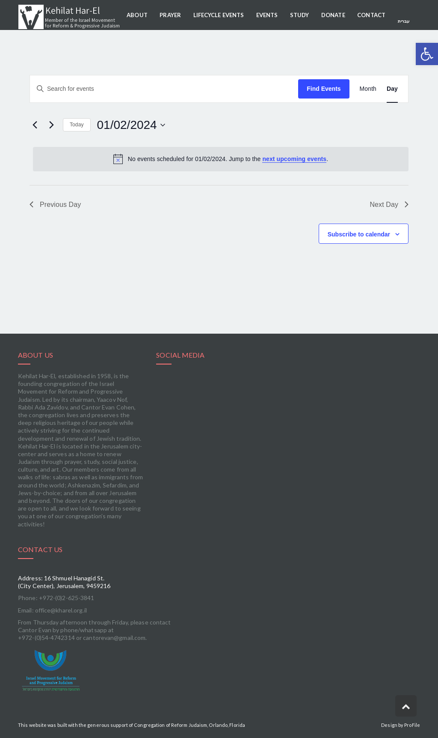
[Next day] (51, 125)
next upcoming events (294, 158)
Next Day (389, 204)
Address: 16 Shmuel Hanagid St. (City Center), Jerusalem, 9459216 (64, 581)
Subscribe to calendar (359, 234)
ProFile (412, 725)
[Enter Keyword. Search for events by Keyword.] (164, 88)
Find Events (323, 88)
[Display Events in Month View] (368, 88)
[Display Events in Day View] (392, 88)
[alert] (220, 159)
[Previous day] (35, 125)
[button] (427, 54)
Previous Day (55, 204)
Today (77, 125)
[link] (94, 670)
